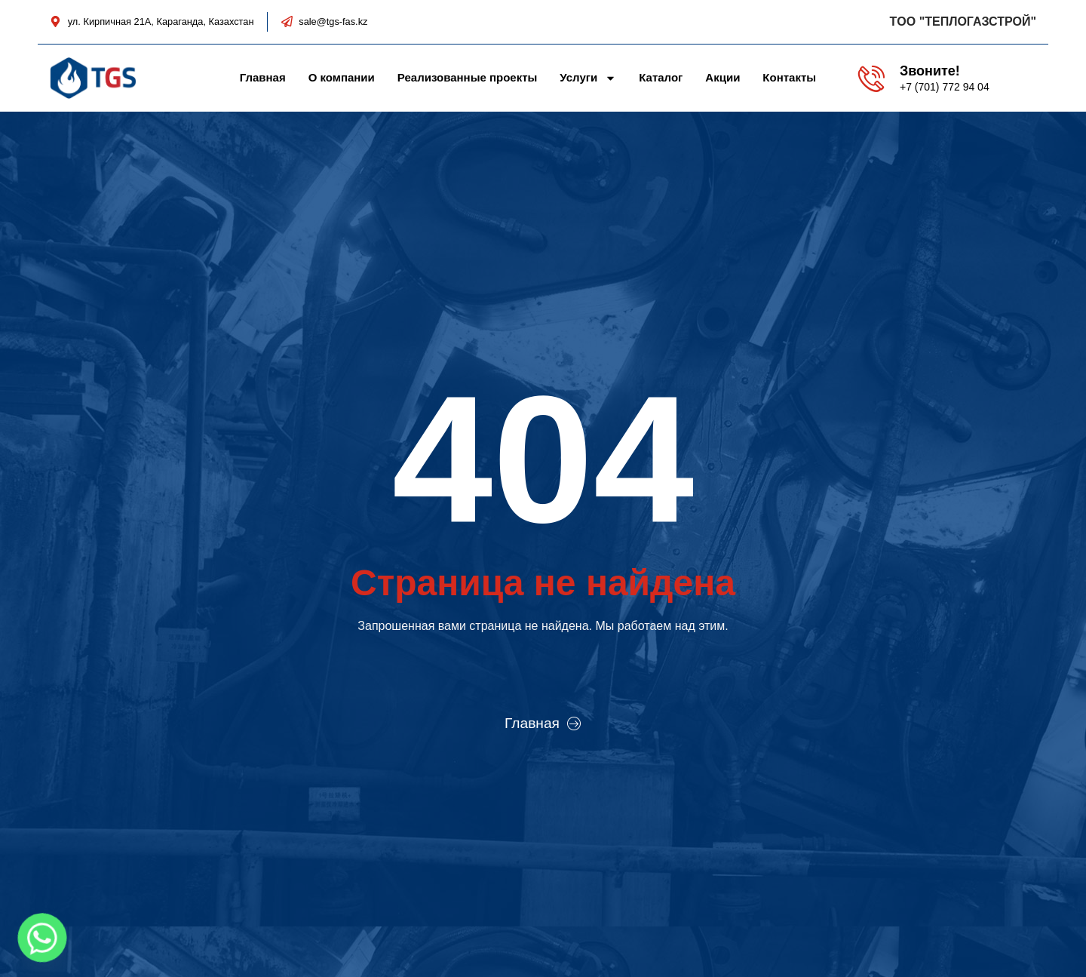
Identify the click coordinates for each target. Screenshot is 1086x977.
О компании (341, 77)
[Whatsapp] (42, 937)
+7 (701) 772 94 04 (944, 87)
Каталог (661, 77)
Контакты (789, 77)
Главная (263, 77)
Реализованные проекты (467, 77)
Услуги (588, 78)
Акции (722, 77)
